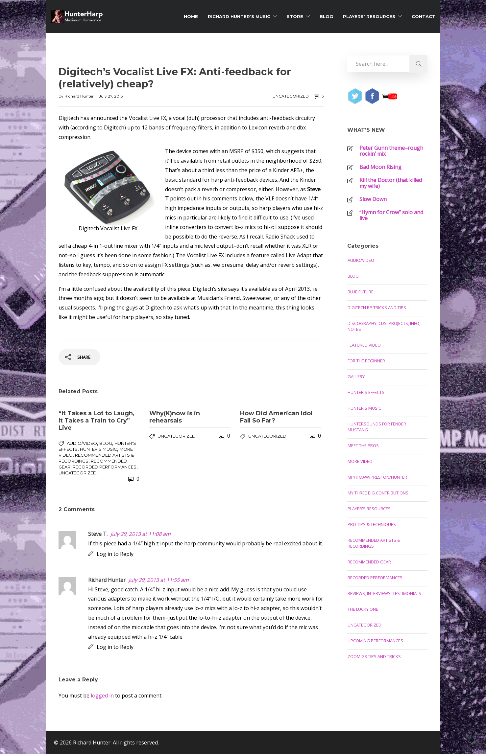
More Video (360, 461)
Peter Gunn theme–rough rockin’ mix (391, 151)
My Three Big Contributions (378, 493)
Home (191, 16)
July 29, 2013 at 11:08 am (140, 533)
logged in (102, 695)
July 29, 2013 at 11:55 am (159, 579)
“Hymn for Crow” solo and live (391, 215)
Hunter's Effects (366, 392)
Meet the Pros (363, 445)
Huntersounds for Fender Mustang (377, 427)
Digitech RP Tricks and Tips (377, 307)
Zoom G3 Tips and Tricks (374, 656)
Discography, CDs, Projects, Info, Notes (384, 326)
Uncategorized (291, 96)
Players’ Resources (369, 16)
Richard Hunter (79, 96)
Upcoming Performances (375, 641)
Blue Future (361, 292)
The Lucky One (363, 609)
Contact (423, 16)
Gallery (356, 376)
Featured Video (364, 345)
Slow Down (373, 199)
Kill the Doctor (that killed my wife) (390, 183)
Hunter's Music (98, 449)
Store (295, 16)
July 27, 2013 (111, 96)
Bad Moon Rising (380, 167)
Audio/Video (82, 443)
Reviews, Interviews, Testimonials (384, 593)
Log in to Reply (115, 554)
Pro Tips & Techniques (372, 524)
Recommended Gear (369, 562)
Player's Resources (369, 509)
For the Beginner (366, 361)
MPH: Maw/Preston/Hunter (377, 477)
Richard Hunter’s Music (239, 16)
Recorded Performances (104, 466)
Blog (326, 16)
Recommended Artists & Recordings (374, 543)
